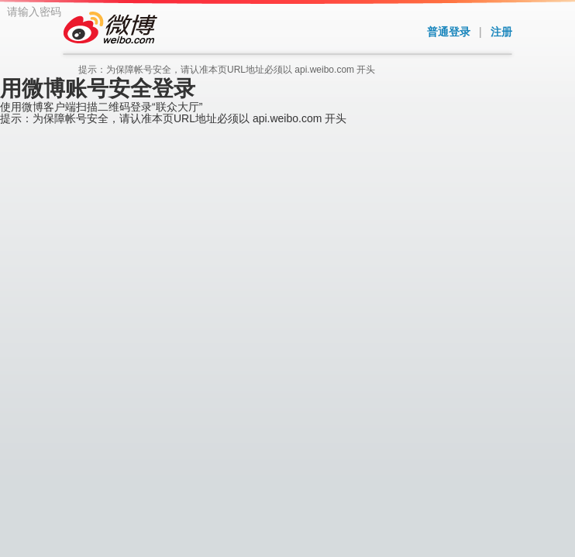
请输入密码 (225, 172)
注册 (501, 32)
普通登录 (448, 32)
